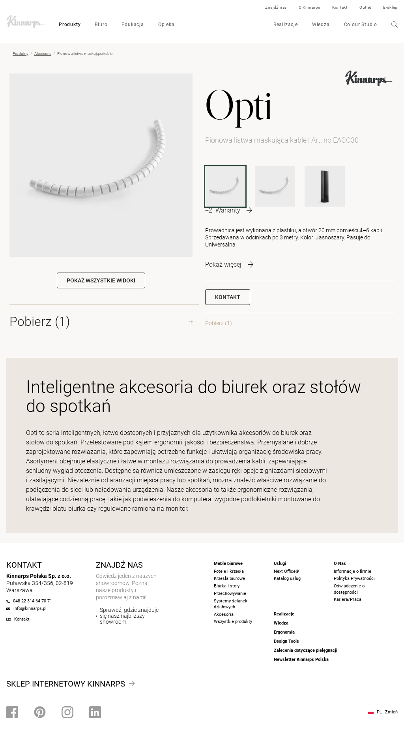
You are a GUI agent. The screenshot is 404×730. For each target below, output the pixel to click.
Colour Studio (360, 24)
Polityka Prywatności (354, 578)
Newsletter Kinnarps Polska (301, 659)
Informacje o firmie (352, 571)
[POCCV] (325, 186)
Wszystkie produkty (233, 621)
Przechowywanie (230, 593)
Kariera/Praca (347, 599)
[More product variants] (228, 210)
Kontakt (340, 7)
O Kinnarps (309, 7)
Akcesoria (42, 53)
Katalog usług (287, 578)
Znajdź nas (276, 7)
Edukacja (133, 24)
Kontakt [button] (227, 297)
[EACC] (275, 186)
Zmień (391, 712)
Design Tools (286, 641)
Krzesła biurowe (229, 578)
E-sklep (390, 7)
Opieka (166, 24)
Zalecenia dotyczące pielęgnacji (305, 650)
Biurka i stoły (226, 586)
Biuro (101, 24)
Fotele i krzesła (229, 571)
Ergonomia (284, 632)
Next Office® (286, 571)
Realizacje (285, 24)
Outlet (365, 7)
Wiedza (321, 24)
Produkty (69, 24)
